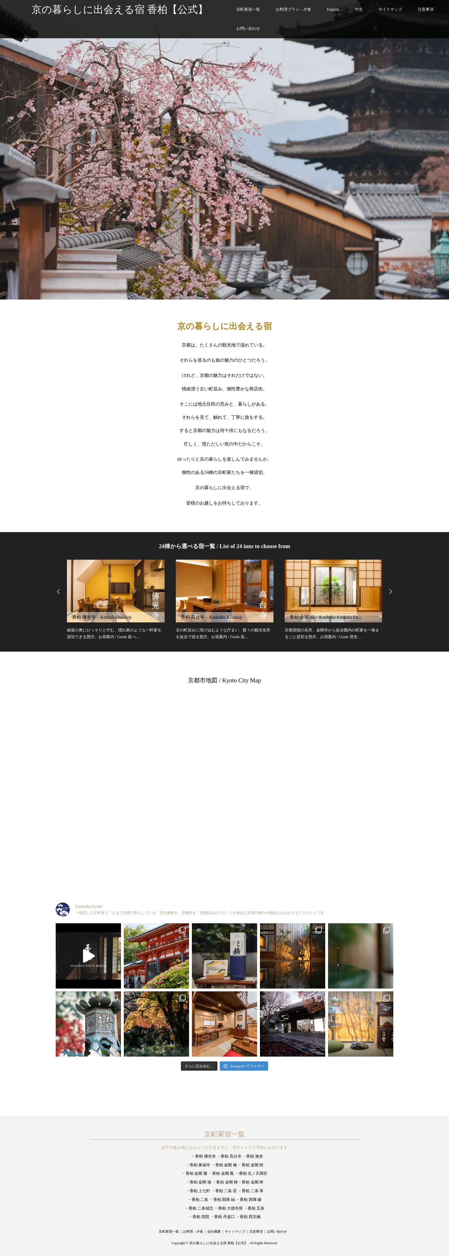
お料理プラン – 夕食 (293, 9)
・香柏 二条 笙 (224, 1191)
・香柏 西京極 (248, 1217)
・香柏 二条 (198, 1200)
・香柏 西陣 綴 (248, 1200)
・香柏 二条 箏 (250, 1191)
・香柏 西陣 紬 (222, 1200)
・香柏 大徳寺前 (228, 1208)
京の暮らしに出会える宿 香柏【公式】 (218, 1243)
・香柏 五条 (254, 1208)
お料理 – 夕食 (193, 1232)
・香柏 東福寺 (198, 1165)
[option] (224, 150)
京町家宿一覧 (248, 9)
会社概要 (214, 1232)
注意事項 (426, 9)
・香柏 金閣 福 (198, 1182)
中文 (359, 9)
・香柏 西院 (198, 1217)
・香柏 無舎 (252, 1156)
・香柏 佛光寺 (203, 1156)
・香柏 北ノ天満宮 (251, 1173)
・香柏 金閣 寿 (250, 1182)
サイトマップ (390, 9)
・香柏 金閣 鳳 (221, 1173)
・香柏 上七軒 (198, 1191)
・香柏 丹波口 (222, 1217)
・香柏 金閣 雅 (194, 1173)
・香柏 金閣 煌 (250, 1165)
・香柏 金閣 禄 (225, 1182)
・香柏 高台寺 (229, 1156)
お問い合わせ (248, 28)
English (333, 9)
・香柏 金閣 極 (224, 1165)
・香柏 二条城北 (199, 1208)
